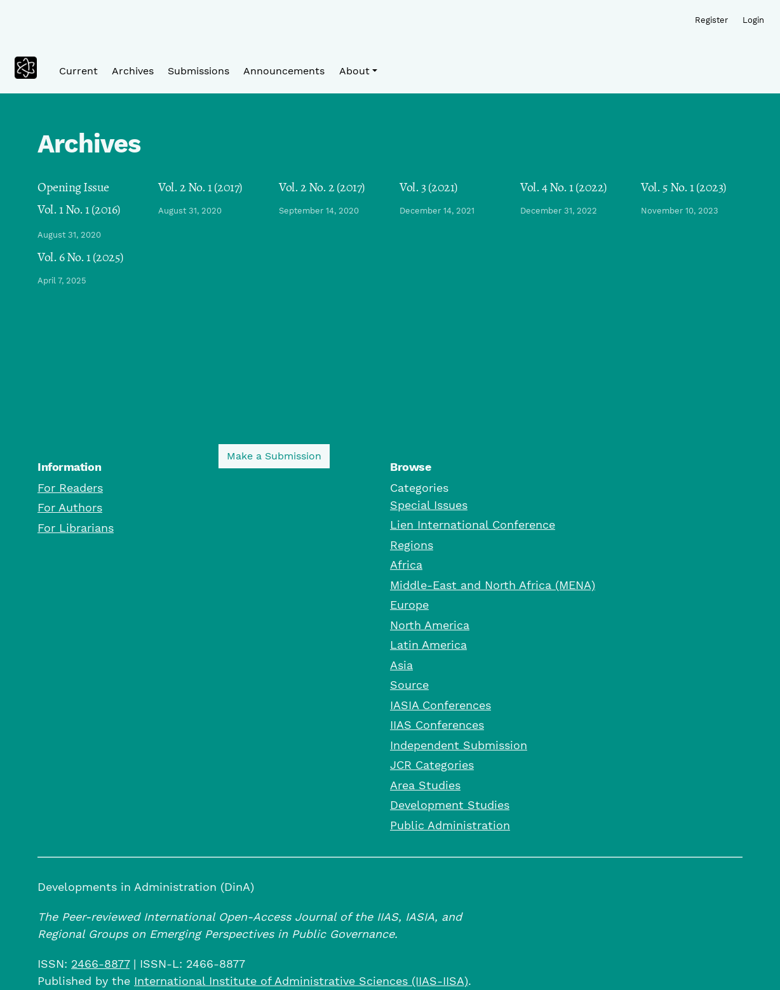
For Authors (69, 507)
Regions (411, 545)
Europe (409, 604)
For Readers (70, 487)
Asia (401, 665)
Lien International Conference (472, 524)
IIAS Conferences (437, 724)
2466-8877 (100, 963)
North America (429, 625)
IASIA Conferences (440, 705)
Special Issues (428, 505)
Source (409, 684)
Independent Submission (458, 745)
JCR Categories (432, 764)
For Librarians (75, 527)
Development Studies (449, 804)
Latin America (428, 644)
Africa (406, 564)
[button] (358, 71)
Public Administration (450, 825)
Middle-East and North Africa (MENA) (492, 585)
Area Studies (425, 785)
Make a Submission (274, 456)
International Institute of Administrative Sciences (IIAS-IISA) (301, 980)
